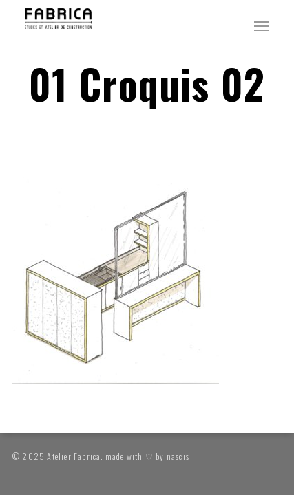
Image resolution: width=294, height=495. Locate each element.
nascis (178, 456)
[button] (261, 25)
